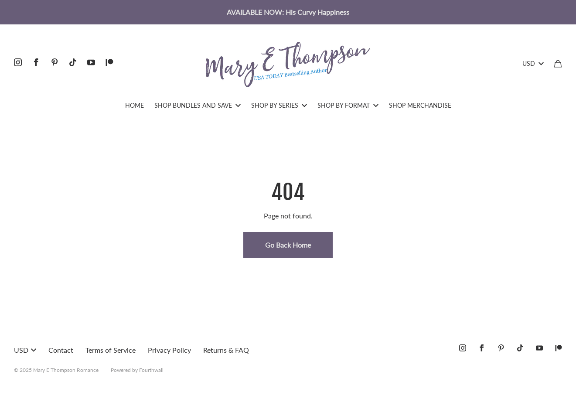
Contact (60, 350)
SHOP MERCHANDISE (420, 105)
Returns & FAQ (226, 350)
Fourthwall (151, 370)
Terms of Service (110, 350)
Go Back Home (288, 245)
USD (533, 63)
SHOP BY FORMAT (347, 105)
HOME (134, 105)
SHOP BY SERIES (279, 105)
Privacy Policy (169, 350)
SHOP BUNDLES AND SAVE (197, 105)
